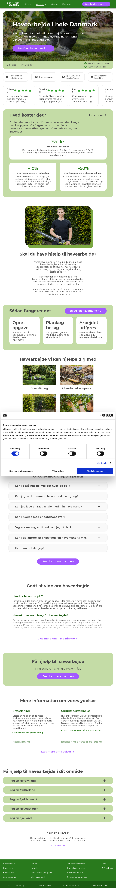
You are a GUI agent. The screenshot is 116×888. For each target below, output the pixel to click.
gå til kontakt (58, 843)
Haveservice (8, 871)
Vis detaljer (102, 463)
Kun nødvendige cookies (21, 471)
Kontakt (66, 4)
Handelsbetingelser (76, 866)
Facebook (107, 866)
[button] (58, 484)
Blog (104, 862)
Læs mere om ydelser (58, 749)
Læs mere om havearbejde (58, 636)
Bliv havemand (38, 875)
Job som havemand (76, 862)
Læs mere (98, 113)
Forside (11, 65)
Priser (28, 4)
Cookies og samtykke (77, 875)
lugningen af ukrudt (90, 719)
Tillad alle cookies (95, 471)
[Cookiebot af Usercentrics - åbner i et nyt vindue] (101, 416)
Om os (54, 4)
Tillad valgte (58, 471)
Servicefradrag (9, 875)
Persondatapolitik (75, 871)
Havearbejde (26, 65)
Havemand (8, 866)
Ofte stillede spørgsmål (41, 871)
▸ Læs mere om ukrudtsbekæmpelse (81, 728)
